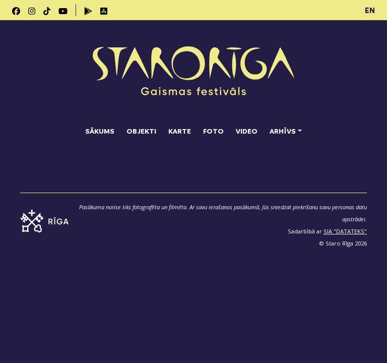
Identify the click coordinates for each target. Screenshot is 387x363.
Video (246, 131)
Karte (179, 131)
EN (370, 10)
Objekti (141, 131)
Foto (213, 131)
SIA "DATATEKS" (345, 231)
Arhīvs (283, 131)
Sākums (99, 131)
